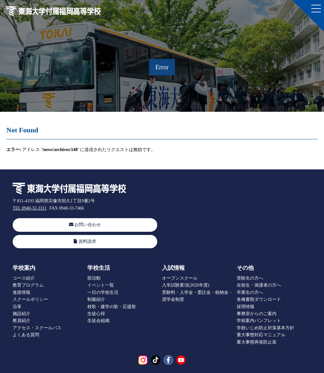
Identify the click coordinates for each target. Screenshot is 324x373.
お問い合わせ (85, 224)
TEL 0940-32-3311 (30, 208)
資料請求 (85, 241)
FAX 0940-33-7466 (66, 208)
